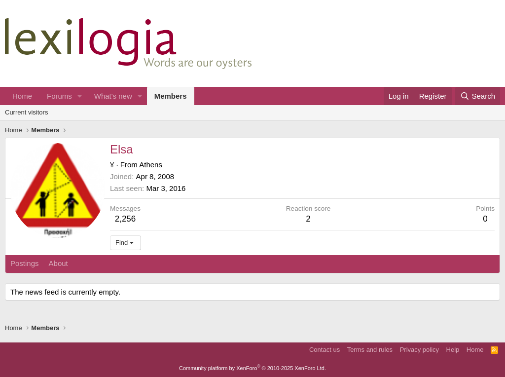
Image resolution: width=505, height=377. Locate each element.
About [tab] (58, 263)
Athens (150, 164)
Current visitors (26, 112)
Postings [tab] (24, 263)
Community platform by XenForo (252, 368)
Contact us (324, 349)
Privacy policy (419, 349)
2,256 (125, 219)
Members (170, 96)
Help (453, 349)
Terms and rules (370, 349)
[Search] (477, 96)
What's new (113, 96)
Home (22, 96)
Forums (59, 96)
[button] (80, 96)
